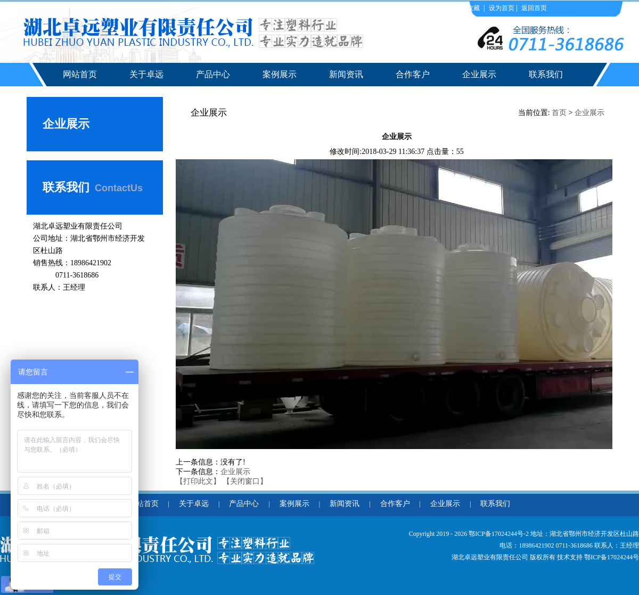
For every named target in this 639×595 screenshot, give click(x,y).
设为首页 (501, 8)
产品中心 (213, 74)
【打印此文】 (198, 481)
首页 (559, 113)
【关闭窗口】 (245, 481)
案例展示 (280, 74)
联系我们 (546, 74)
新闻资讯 (346, 74)
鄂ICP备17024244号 (611, 557)
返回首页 (534, 8)
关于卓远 (146, 74)
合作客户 (413, 74)
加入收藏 (467, 8)
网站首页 (80, 74)
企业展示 (479, 74)
